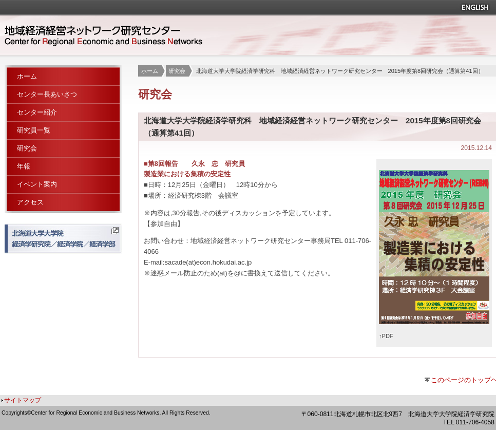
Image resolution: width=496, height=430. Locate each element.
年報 (23, 166)
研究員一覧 (33, 130)
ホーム (149, 71)
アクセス (30, 202)
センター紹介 (37, 112)
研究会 (176, 71)
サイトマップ (22, 400)
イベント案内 (37, 184)
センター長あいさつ (47, 94)
